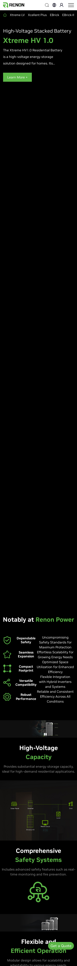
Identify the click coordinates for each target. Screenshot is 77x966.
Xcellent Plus (37, 15)
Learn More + (17, 77)
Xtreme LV (17, 15)
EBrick (54, 15)
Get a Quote (61, 945)
